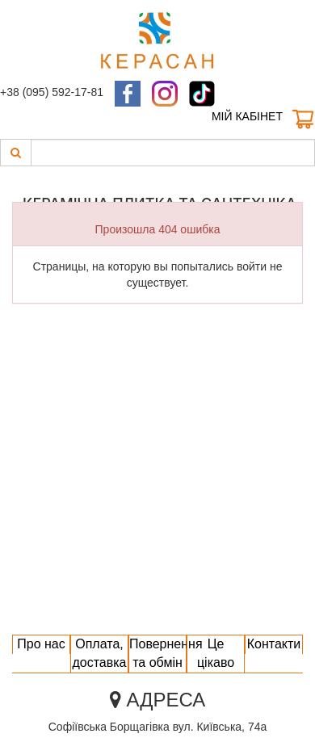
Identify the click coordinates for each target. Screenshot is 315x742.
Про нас (41, 644)
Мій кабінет (247, 116)
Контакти (274, 644)
